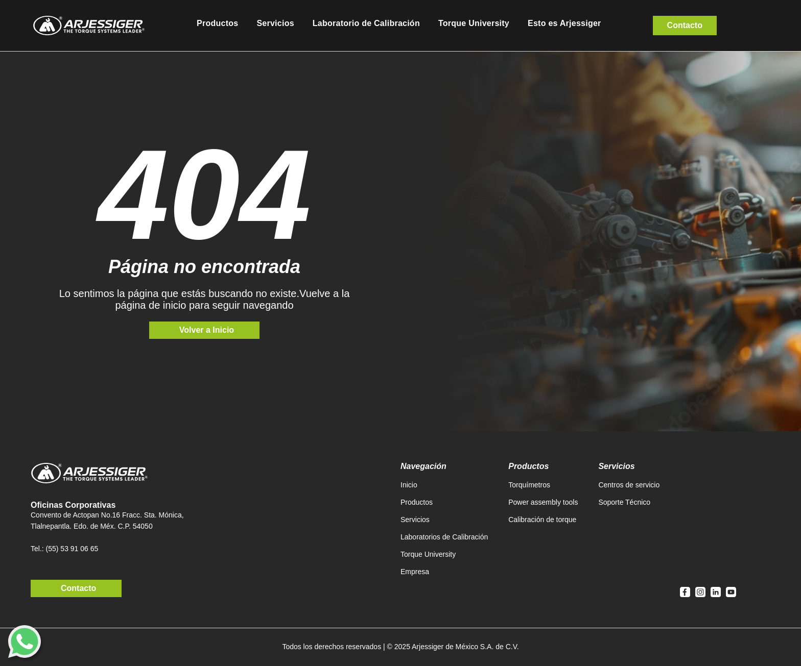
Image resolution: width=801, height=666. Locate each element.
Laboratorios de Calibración (444, 537)
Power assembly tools (543, 502)
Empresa (414, 572)
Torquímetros (529, 485)
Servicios (415, 519)
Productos (416, 502)
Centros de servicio (628, 485)
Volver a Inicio (206, 330)
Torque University (428, 554)
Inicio (408, 485)
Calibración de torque (542, 519)
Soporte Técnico (624, 502)
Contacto (684, 25)
